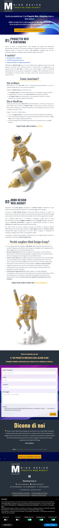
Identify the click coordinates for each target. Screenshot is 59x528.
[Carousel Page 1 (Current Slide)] (14, 449)
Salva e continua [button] (50, 525)
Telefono (5, 384)
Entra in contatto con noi (29, 457)
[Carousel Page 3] (21, 449)
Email (4, 377)
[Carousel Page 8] (41, 449)
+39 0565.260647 (16, 487)
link (46, 408)
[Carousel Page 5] (29, 449)
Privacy (5, 407)
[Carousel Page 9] (45, 449)
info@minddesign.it (37, 484)
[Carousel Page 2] (18, 449)
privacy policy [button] (7, 503)
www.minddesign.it (41, 282)
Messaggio (6, 392)
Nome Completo (8, 370)
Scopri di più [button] (7, 525)
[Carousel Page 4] (25, 449)
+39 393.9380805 (29, 487)
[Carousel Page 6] (33, 449)
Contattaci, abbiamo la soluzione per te (29, 30)
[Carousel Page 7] (37, 449)
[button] (57, 499)
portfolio (39, 126)
